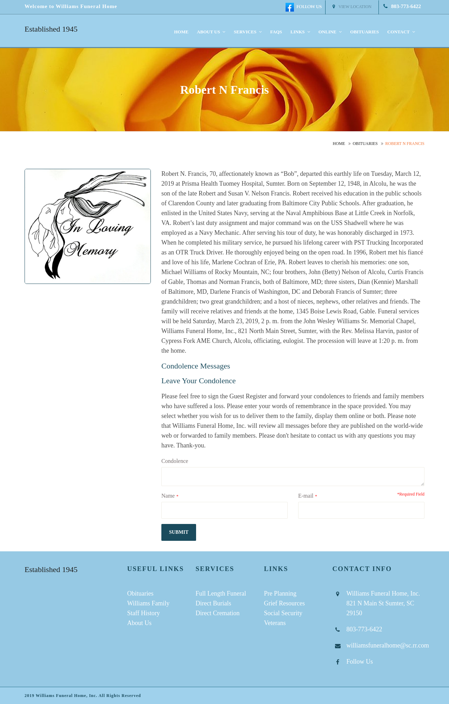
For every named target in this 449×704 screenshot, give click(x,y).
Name (168, 496)
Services (248, 31)
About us (211, 31)
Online (330, 31)
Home (181, 31)
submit (178, 532)
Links (300, 31)
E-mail (306, 496)
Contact (401, 31)
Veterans (275, 622)
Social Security (283, 613)
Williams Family (148, 603)
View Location (352, 6)
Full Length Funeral (221, 593)
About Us (139, 622)
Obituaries (364, 31)
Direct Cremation (218, 613)
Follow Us (360, 661)
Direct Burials (213, 603)
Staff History (143, 613)
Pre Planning (280, 593)
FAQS (276, 31)
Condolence (174, 461)
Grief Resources (284, 603)
